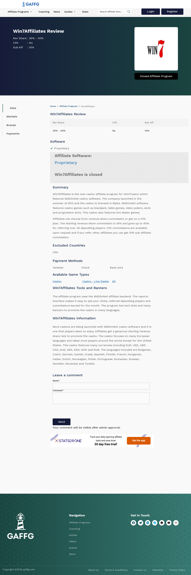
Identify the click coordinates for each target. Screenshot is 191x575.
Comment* (58, 390)
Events (73, 547)
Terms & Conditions (116, 570)
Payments (12, 133)
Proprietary (66, 162)
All (114, 281)
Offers (72, 541)
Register (172, 11)
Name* (56, 381)
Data (10, 108)
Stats (85, 11)
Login (150, 11)
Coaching (44, 11)
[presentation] (78, 411)
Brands (11, 125)
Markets (11, 116)
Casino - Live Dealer (95, 281)
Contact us (139, 570)
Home (53, 106)
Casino (57, 281)
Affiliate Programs (18, 11)
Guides (68, 11)
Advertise (157, 570)
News (57, 11)
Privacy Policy (177, 570)
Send (61, 421)
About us (93, 570)
